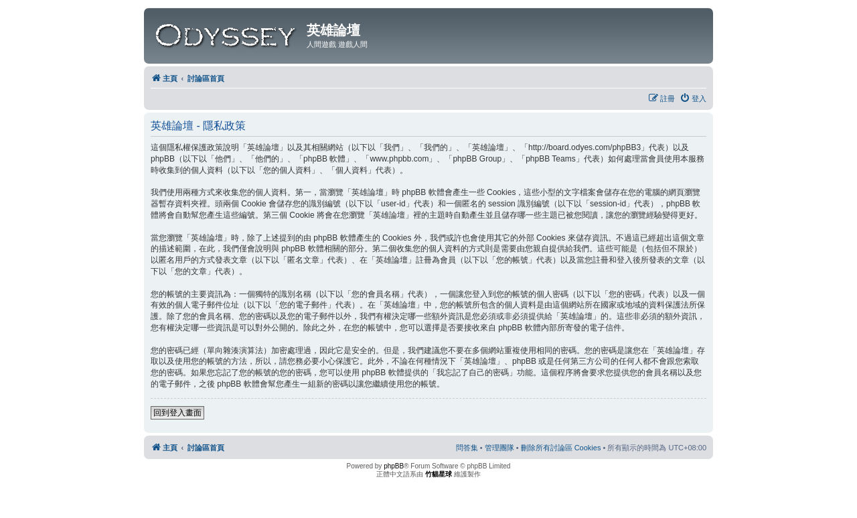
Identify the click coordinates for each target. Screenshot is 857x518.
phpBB (394, 466)
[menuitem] (693, 98)
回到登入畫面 (177, 412)
